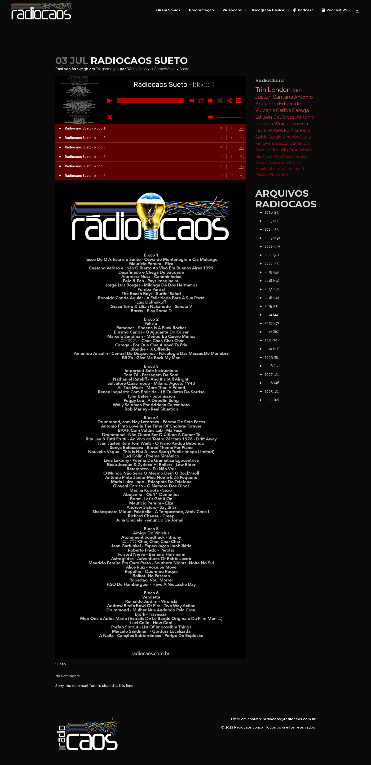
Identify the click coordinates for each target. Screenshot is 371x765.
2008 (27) (272, 366)
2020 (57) (272, 263)
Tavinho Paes (269, 130)
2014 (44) (272, 315)
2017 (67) (272, 289)
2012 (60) (272, 332)
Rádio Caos (136, 69)
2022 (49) (272, 246)
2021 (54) (272, 255)
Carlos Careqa (292, 110)
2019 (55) (272, 272)
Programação (107, 69)
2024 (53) (272, 229)
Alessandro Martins (285, 162)
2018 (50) (272, 280)
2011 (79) (272, 340)
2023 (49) (272, 238)
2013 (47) (272, 323)
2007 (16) (272, 374)
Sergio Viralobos (285, 136)
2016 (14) (272, 297)
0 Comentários (163, 69)
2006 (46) (273, 383)
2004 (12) (272, 400)
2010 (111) (272, 349)
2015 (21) (271, 306)
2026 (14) (272, 212)
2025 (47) (272, 221)
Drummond (294, 168)
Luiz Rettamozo (279, 156)
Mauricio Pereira (269, 168)
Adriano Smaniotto (271, 175)
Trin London (273, 89)
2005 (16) (272, 391)
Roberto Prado (286, 149)
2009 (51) (272, 357)
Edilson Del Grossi (275, 117)
